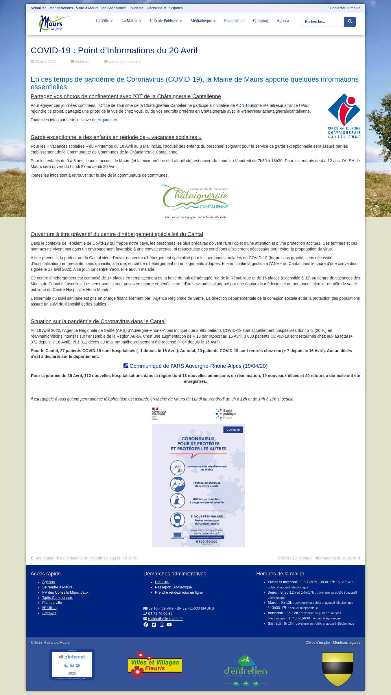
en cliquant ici (104, 120)
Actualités (39, 8)
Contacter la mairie (345, 8)
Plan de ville (52, 603)
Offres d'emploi (317, 643)
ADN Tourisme (249, 105)
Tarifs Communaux (57, 598)
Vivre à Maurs (87, 8)
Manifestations (61, 8)
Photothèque (234, 21)
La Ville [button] (104, 21)
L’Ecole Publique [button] (166, 21)
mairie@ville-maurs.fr (165, 619)
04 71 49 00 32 (160, 614)
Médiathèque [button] (203, 21)
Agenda (282, 21)
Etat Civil (162, 582)
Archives (79, 62)
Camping (260, 21)
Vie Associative (114, 8)
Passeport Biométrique (173, 587)
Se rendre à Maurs (57, 587)
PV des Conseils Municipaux (65, 592)
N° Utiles (49, 608)
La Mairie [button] (131, 21)
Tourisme (136, 8)
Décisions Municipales (165, 8)
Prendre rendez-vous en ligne (179, 592)
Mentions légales (346, 643)
